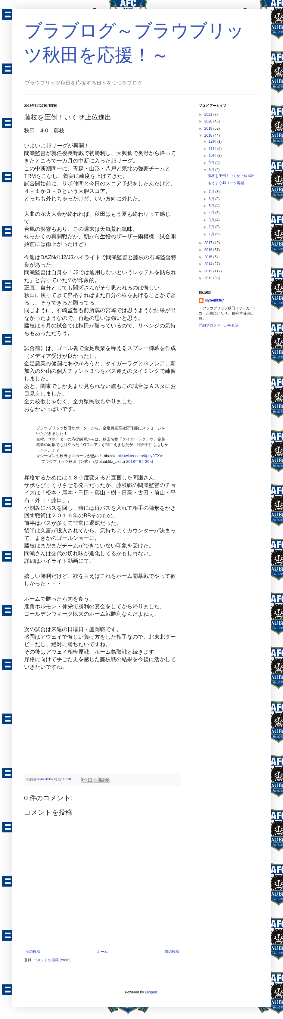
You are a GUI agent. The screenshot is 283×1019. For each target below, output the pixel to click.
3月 (212, 220)
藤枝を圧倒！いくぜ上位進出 (231, 176)
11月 (213, 149)
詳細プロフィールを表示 (218, 325)
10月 (213, 155)
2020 (208, 121)
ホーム (102, 951)
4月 (212, 213)
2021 (208, 114)
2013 (208, 271)
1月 (212, 234)
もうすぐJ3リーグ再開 (226, 183)
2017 (208, 243)
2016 (208, 250)
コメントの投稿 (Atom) (51, 960)
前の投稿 (172, 951)
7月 (212, 192)
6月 (212, 199)
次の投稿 (33, 951)
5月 (212, 206)
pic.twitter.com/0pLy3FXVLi (142, 456)
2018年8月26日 (139, 461)
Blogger (151, 992)
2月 (212, 227)
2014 (208, 264)
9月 (212, 163)
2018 (208, 135)
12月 (213, 141)
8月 (212, 170)
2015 (208, 257)
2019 (208, 128)
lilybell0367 (214, 300)
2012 (208, 278)
